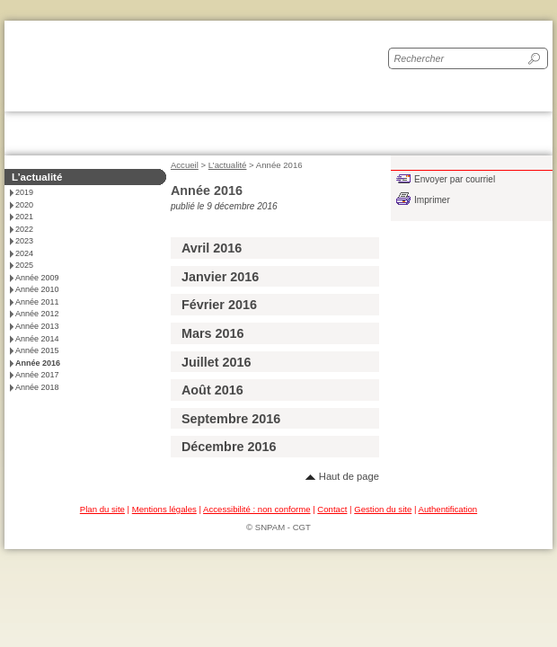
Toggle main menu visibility (531, 128)
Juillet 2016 (216, 362)
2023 (24, 240)
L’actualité (227, 165)
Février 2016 (219, 304)
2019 (24, 192)
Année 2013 (37, 326)
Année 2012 (37, 313)
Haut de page (349, 476)
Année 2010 (37, 289)
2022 (24, 229)
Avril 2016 (211, 248)
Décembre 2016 (229, 446)
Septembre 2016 (230, 419)
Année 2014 (37, 338)
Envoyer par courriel (454, 179)
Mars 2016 (212, 333)
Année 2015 (37, 350)
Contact (332, 509)
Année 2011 (37, 301)
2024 (24, 253)
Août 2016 (212, 390)
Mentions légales (164, 509)
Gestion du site (382, 509)
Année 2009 (37, 277)
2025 (24, 265)
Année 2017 (37, 374)
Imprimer (432, 200)
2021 (24, 216)
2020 (24, 204)
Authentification (448, 509)
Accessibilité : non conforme (256, 509)
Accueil (185, 165)
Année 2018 (37, 387)
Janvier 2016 (220, 277)
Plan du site (102, 509)
